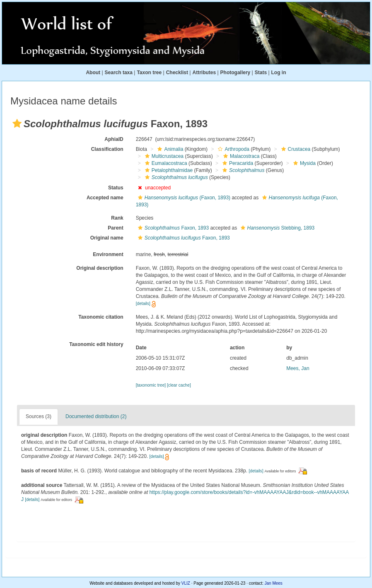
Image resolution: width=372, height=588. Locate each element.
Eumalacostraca (165, 163)
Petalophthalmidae (168, 170)
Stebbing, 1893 (277, 228)
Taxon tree (149, 72)
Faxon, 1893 (172, 228)
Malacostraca (240, 156)
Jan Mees (274, 583)
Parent (115, 228)
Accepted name (105, 198)
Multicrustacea (163, 156)
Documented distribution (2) (95, 416)
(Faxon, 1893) (183, 198)
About (93, 72)
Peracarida (236, 163)
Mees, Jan (297, 368)
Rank (117, 218)
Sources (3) (38, 416)
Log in (278, 72)
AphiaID (113, 139)
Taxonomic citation (100, 317)
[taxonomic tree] (151, 385)
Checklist (177, 72)
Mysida (303, 163)
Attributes (204, 72)
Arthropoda (232, 149)
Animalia (169, 149)
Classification (107, 149)
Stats (261, 72)
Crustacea (295, 149)
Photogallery (235, 72)
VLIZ (185, 583)
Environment (108, 254)
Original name (106, 238)
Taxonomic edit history (96, 344)
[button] (17, 123)
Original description (99, 268)
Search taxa (119, 72)
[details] (143, 303)
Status (115, 188)
